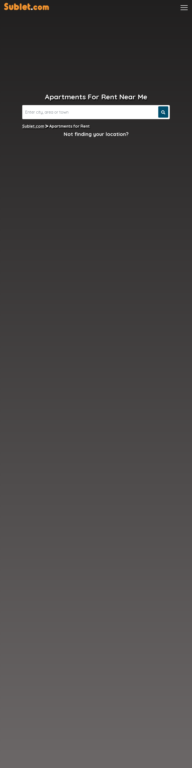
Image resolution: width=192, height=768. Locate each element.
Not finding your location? (96, 134)
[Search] (89, 112)
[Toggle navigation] (184, 7)
